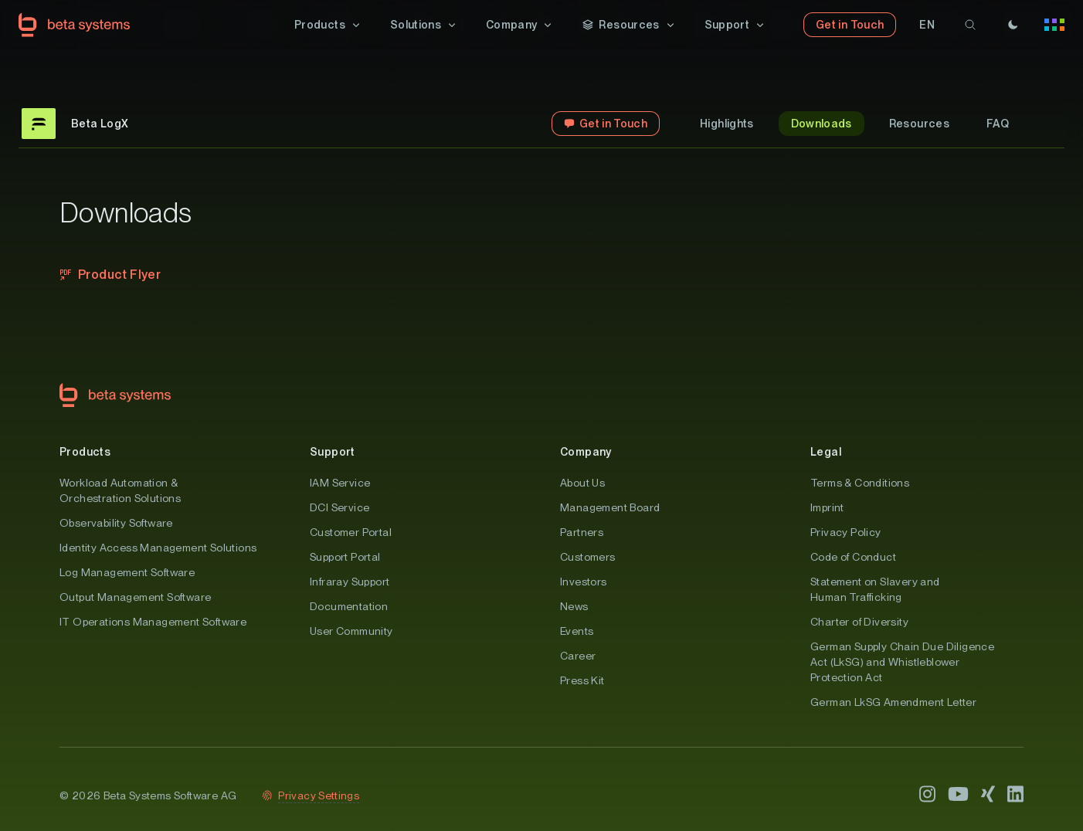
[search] (970, 24)
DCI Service (339, 507)
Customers (588, 557)
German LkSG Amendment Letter (893, 702)
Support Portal (345, 557)
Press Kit (582, 680)
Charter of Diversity (859, 622)
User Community (351, 631)
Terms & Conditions (859, 483)
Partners (581, 532)
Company (586, 452)
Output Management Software (135, 597)
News (574, 606)
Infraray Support (349, 581)
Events (576, 631)
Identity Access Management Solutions (157, 547)
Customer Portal (351, 532)
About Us (582, 483)
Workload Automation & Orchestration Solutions (120, 490)
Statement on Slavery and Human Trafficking (875, 589)
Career (578, 656)
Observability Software (116, 523)
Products (84, 452)
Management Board (610, 507)
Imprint (827, 507)
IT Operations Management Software (152, 622)
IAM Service (340, 483)
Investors (583, 581)
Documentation (349, 606)
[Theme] (1012, 24)
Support (332, 452)
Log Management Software (127, 572)
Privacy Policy (845, 532)
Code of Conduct (853, 557)
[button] (328, 24)
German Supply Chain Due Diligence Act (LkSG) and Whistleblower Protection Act (902, 661)
